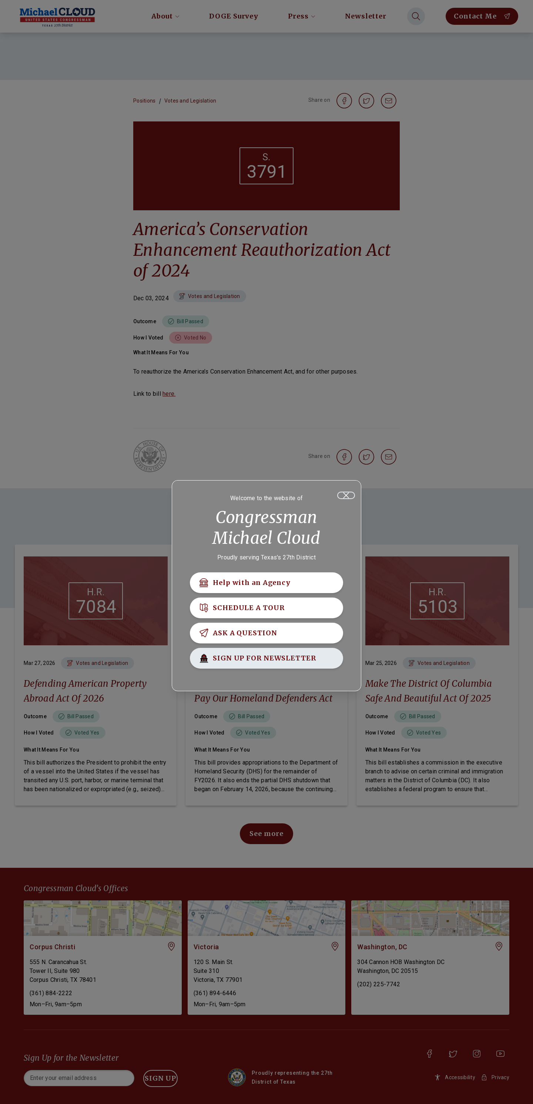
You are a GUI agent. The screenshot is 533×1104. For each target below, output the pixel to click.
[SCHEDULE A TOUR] (266, 609)
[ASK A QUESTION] (266, 635)
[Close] (346, 497)
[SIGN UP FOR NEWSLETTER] (266, 660)
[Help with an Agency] (266, 584)
